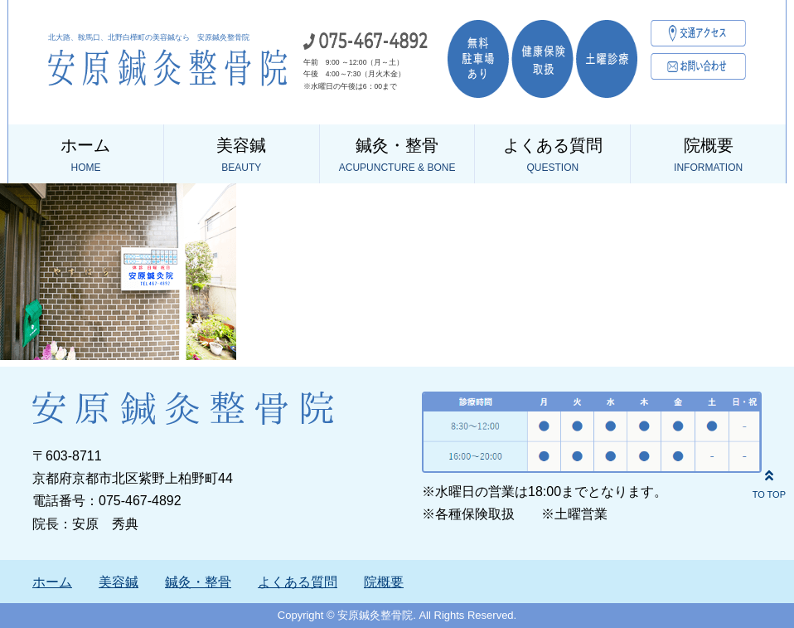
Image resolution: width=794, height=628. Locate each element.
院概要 (708, 156)
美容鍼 (241, 156)
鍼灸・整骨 (397, 156)
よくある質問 (552, 156)
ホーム (86, 156)
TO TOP (769, 482)
